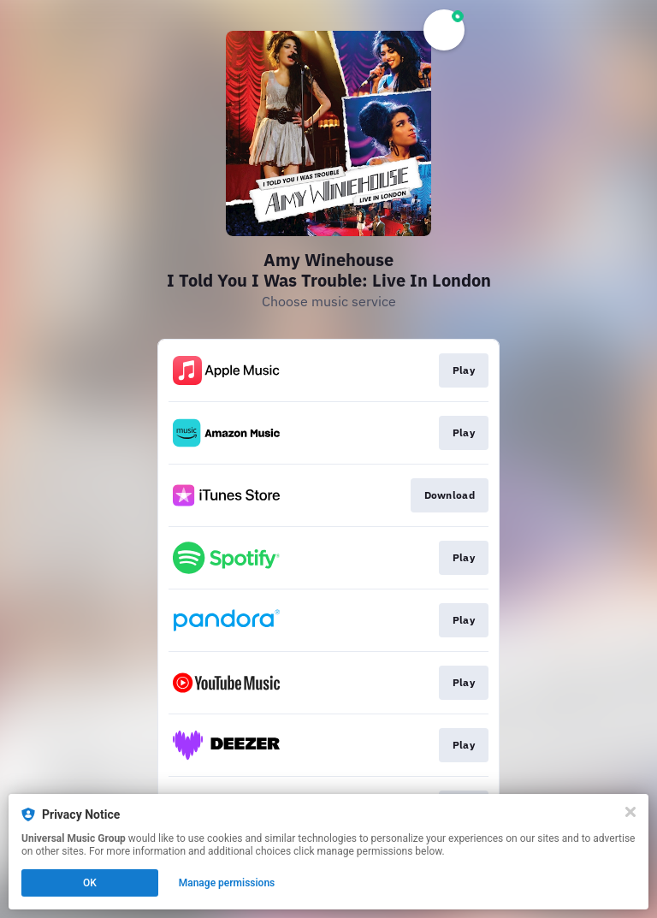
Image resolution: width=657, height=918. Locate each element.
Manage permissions (227, 883)
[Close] (630, 812)
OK (90, 883)
